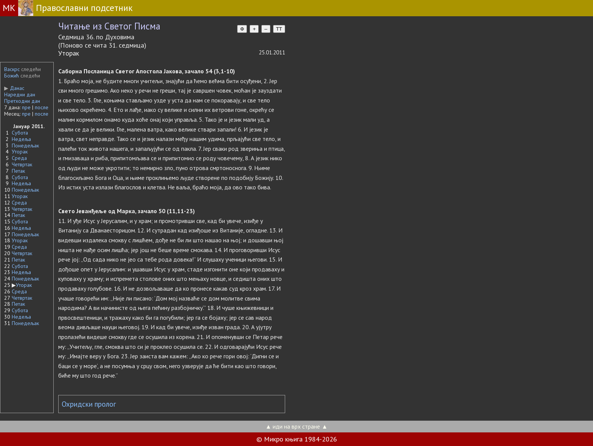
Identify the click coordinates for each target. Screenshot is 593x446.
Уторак (20, 151)
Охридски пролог (89, 404)
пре (26, 107)
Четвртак (22, 164)
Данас (14, 88)
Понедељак (25, 145)
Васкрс (12, 69)
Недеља (21, 139)
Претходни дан (22, 101)
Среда (19, 158)
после (41, 107)
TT (279, 29)
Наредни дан (19, 94)
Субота (20, 132)
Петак (18, 170)
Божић (11, 75)
